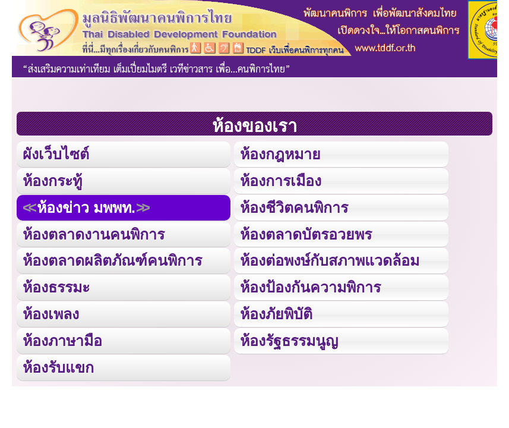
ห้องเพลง (51, 314)
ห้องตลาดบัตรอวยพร (306, 234)
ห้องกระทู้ (52, 180)
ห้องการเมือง (280, 180)
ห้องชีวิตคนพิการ (294, 207)
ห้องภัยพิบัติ (276, 314)
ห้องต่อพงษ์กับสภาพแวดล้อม (329, 260)
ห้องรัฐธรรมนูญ (289, 340)
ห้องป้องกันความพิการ (310, 287)
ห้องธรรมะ (56, 287)
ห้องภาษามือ (62, 340)
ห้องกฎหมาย (280, 154)
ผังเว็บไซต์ (56, 154)
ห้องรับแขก (58, 367)
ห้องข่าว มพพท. (86, 207)
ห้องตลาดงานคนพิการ (94, 234)
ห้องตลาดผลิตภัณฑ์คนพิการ (112, 260)
